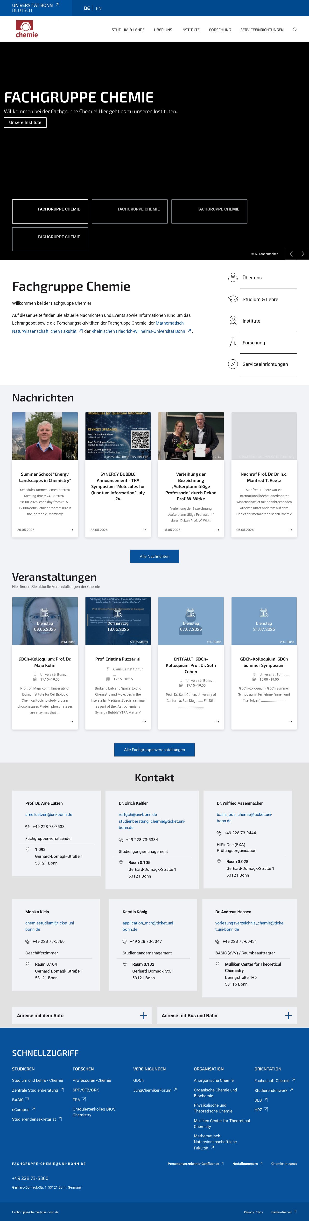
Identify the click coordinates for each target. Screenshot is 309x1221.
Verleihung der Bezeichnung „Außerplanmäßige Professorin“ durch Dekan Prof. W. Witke (191, 486)
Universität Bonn (36, 5)
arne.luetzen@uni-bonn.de (48, 814)
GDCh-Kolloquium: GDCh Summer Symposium (264, 662)
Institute (191, 29)
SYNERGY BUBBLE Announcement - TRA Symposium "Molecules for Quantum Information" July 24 (118, 486)
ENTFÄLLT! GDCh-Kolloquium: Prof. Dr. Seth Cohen (191, 665)
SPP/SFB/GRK (86, 1090)
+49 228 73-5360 (49, 941)
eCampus (24, 1109)
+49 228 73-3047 (146, 941)
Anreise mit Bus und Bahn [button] (189, 1015)
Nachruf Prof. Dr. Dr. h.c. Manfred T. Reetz (264, 477)
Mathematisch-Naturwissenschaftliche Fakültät (215, 1142)
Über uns (163, 29)
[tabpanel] (154, 151)
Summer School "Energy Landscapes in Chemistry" (45, 477)
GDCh (138, 1080)
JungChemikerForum (155, 1090)
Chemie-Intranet (284, 1164)
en (99, 8)
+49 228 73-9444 (240, 832)
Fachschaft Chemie (275, 1080)
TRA (80, 1099)
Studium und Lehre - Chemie (37, 1080)
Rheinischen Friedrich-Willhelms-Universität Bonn (141, 331)
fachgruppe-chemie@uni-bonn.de (49, 1164)
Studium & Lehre (128, 29)
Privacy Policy (253, 1212)
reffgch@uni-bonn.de (138, 814)
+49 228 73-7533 (49, 826)
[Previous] (291, 254)
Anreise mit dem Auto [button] (40, 1015)
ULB (261, 1100)
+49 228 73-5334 (142, 839)
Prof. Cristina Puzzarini (117, 658)
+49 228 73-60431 (240, 941)
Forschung (220, 29)
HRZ (261, 1109)
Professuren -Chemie (92, 1080)
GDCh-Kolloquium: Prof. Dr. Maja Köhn (45, 662)
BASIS (21, 1099)
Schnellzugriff (45, 1053)
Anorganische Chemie (214, 1080)
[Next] (303, 254)
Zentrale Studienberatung (38, 1090)
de (87, 8)
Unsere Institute (25, 122)
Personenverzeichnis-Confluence (196, 1164)
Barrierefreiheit (284, 1212)
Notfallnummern (247, 1164)
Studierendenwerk (274, 1090)
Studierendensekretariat (37, 1119)
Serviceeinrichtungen (262, 29)
